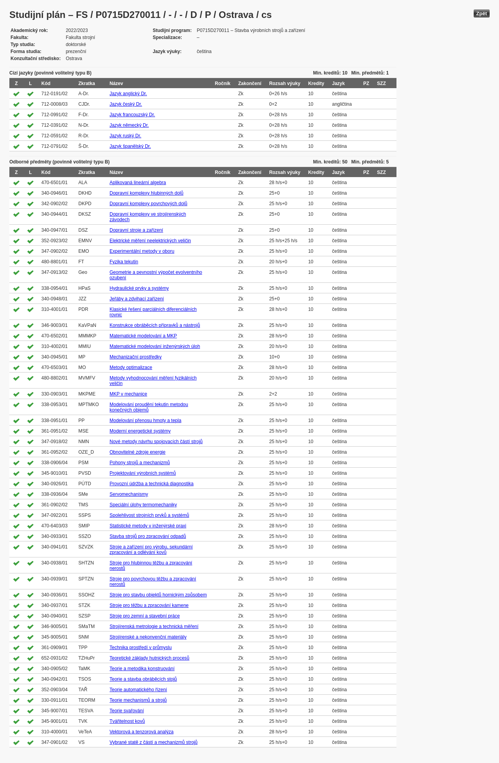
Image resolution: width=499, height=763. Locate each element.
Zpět (481, 13)
